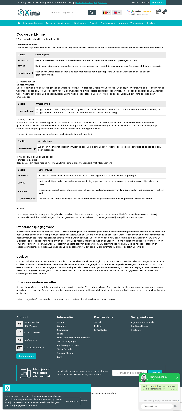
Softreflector (100, 330)
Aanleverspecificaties (68, 345)
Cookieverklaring (139, 326)
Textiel (93, 23)
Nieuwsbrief (158, 2)
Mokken (98, 326)
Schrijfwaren (64, 23)
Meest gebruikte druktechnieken (73, 337)
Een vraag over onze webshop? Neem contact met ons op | (46, 2)
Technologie (107, 23)
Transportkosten (65, 353)
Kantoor (122, 23)
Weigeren (84, 401)
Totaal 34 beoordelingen (139, 14)
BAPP (59, 356)
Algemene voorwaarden (143, 322)
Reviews (139, 11)
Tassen (49, 23)
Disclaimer (136, 330)
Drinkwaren (80, 23)
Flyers (60, 333)
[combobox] (68, 12)
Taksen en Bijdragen (67, 341)
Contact (145, 2)
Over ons (135, 2)
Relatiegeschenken (32, 23)
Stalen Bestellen (65, 349)
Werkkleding (136, 23)
